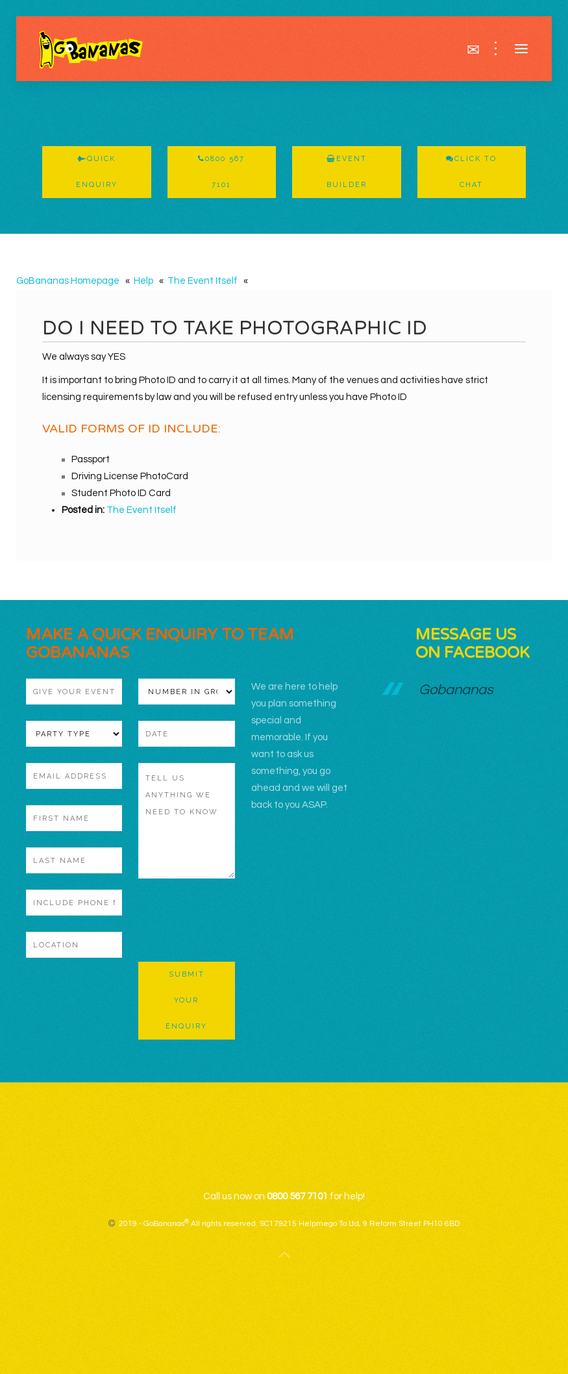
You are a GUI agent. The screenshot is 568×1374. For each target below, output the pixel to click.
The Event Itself (141, 510)
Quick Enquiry (96, 172)
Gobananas (456, 689)
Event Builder (347, 172)
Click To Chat (471, 172)
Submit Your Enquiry (186, 1000)
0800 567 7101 (221, 172)
